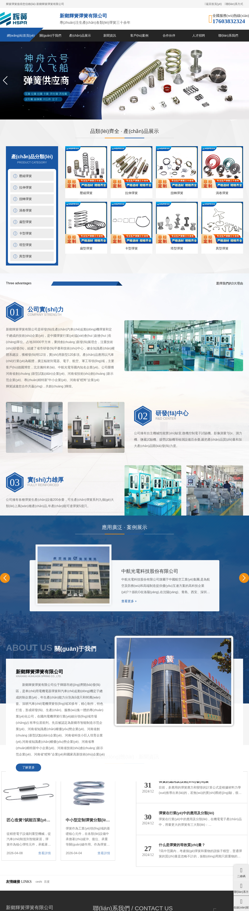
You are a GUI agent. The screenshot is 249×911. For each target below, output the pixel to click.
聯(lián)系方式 (234, 4)
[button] (5, 80)
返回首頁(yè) (213, 4)
